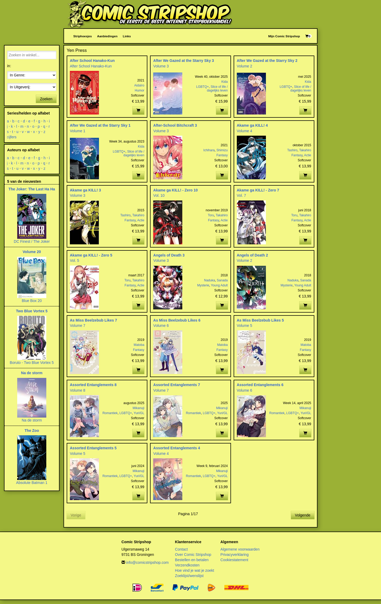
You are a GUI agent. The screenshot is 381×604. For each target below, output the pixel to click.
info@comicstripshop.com (147, 562)
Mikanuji (138, 408)
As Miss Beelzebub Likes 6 (176, 320)
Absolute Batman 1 (31, 483)
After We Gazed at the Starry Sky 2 (267, 60)
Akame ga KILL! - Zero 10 (175, 190)
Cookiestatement (234, 560)
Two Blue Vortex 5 (31, 311)
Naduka (209, 280)
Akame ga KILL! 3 (85, 190)
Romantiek (109, 413)
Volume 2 (244, 66)
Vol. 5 (74, 260)
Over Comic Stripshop (193, 554)
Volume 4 (244, 131)
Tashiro (292, 150)
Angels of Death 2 (252, 255)
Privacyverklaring (234, 554)
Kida (224, 82)
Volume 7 (77, 325)
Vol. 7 (241, 195)
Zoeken (46, 99)
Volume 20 (32, 252)
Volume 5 (244, 325)
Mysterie (203, 285)
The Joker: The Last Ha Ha (31, 189)
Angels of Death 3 (168, 255)
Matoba (139, 345)
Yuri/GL (139, 413)
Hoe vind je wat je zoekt (194, 570)
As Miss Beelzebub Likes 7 (93, 320)
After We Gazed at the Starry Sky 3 (183, 60)
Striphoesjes (82, 36)
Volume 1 (77, 131)
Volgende (302, 515)
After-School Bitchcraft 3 (175, 125)
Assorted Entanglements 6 (260, 385)
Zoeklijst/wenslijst (189, 576)
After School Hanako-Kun (92, 60)
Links (127, 36)
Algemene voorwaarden (240, 549)
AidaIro (139, 85)
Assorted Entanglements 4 (176, 448)
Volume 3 (161, 66)
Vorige (76, 515)
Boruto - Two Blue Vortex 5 (32, 362)
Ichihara (209, 150)
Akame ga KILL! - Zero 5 (91, 255)
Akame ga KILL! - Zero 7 (258, 190)
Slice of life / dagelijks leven (217, 88)
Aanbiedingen (107, 36)
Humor (139, 90)
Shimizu (222, 150)
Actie (307, 155)
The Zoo (32, 430)
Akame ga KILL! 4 (252, 125)
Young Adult (219, 285)
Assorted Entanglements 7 (176, 385)
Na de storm (32, 373)
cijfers (11, 137)
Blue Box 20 (32, 301)
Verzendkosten (187, 565)
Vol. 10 (159, 195)
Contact (181, 549)
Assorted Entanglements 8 (93, 385)
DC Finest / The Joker (32, 241)
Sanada (222, 280)
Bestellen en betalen (191, 560)
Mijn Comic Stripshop (284, 36)
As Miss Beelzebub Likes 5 (260, 320)
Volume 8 (77, 390)
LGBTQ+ (202, 87)
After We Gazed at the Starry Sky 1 (100, 125)
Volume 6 (161, 325)
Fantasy (222, 155)
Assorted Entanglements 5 (93, 448)
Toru (211, 215)
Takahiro (305, 150)
